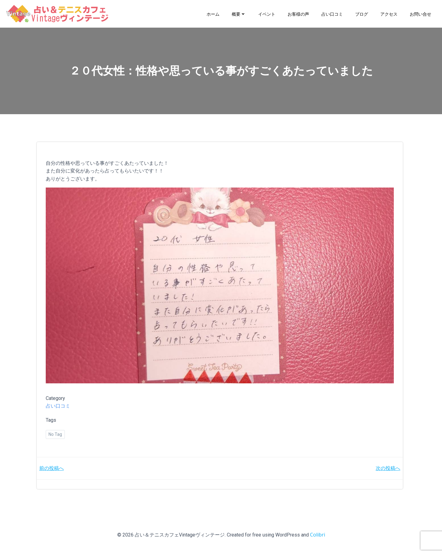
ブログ (361, 14)
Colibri (317, 535)
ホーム (213, 14)
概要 (239, 14)
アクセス (388, 14)
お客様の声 (298, 14)
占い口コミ (332, 14)
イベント (266, 14)
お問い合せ (420, 14)
